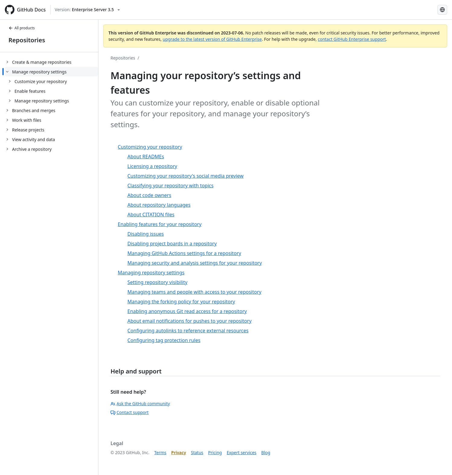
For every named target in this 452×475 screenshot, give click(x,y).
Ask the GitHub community (140, 403)
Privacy (178, 452)
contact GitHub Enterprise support (352, 39)
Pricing (215, 452)
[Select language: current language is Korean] (442, 10)
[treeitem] (51, 62)
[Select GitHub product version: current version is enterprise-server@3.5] (87, 10)
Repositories (26, 40)
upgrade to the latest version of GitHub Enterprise (212, 39)
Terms (160, 452)
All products (21, 28)
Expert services (242, 452)
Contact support (130, 412)
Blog (265, 452)
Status (197, 452)
